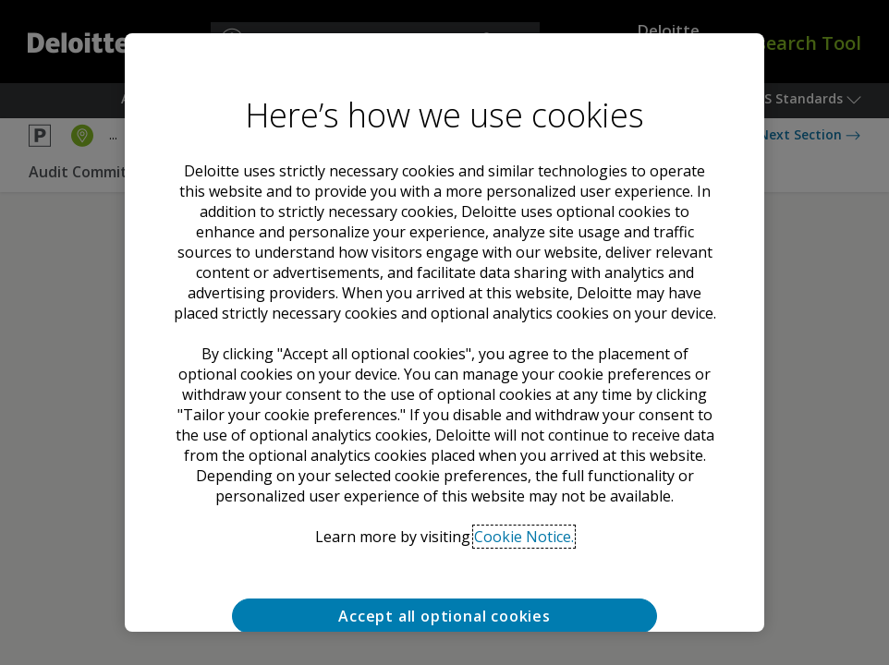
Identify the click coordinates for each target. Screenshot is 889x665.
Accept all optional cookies (444, 616)
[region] (444, 332)
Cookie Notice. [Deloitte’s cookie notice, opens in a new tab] (524, 536)
